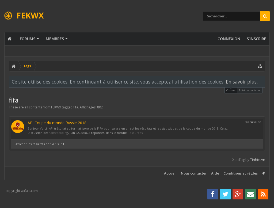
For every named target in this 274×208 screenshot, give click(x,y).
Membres (55, 38)
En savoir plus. (242, 81)
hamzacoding (58, 133)
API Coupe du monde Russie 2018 (57, 122)
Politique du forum (250, 90)
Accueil (170, 173)
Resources (135, 133)
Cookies (230, 90)
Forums (27, 38)
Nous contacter (194, 173)
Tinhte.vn (257, 159)
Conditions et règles (240, 173)
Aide (215, 173)
